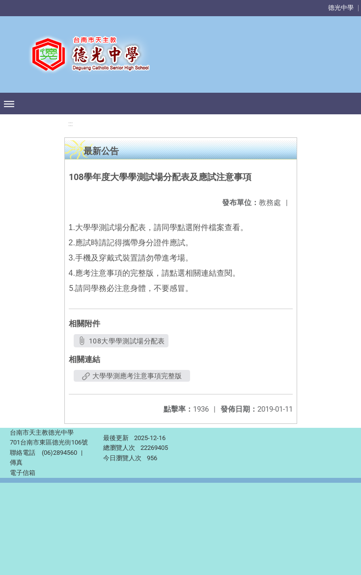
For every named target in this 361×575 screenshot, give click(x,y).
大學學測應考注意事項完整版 (132, 376)
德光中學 (341, 7)
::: (70, 124)
